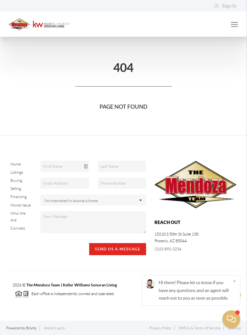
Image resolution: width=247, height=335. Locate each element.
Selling (15, 188)
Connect (17, 228)
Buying (16, 180)
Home (15, 164)
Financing (18, 196)
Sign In (225, 6)
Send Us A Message (117, 249)
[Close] (234, 281)
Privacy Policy (160, 328)
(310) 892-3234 (167, 249)
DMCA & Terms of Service (200, 328)
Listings (16, 172)
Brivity (31, 328)
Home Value (20, 205)
